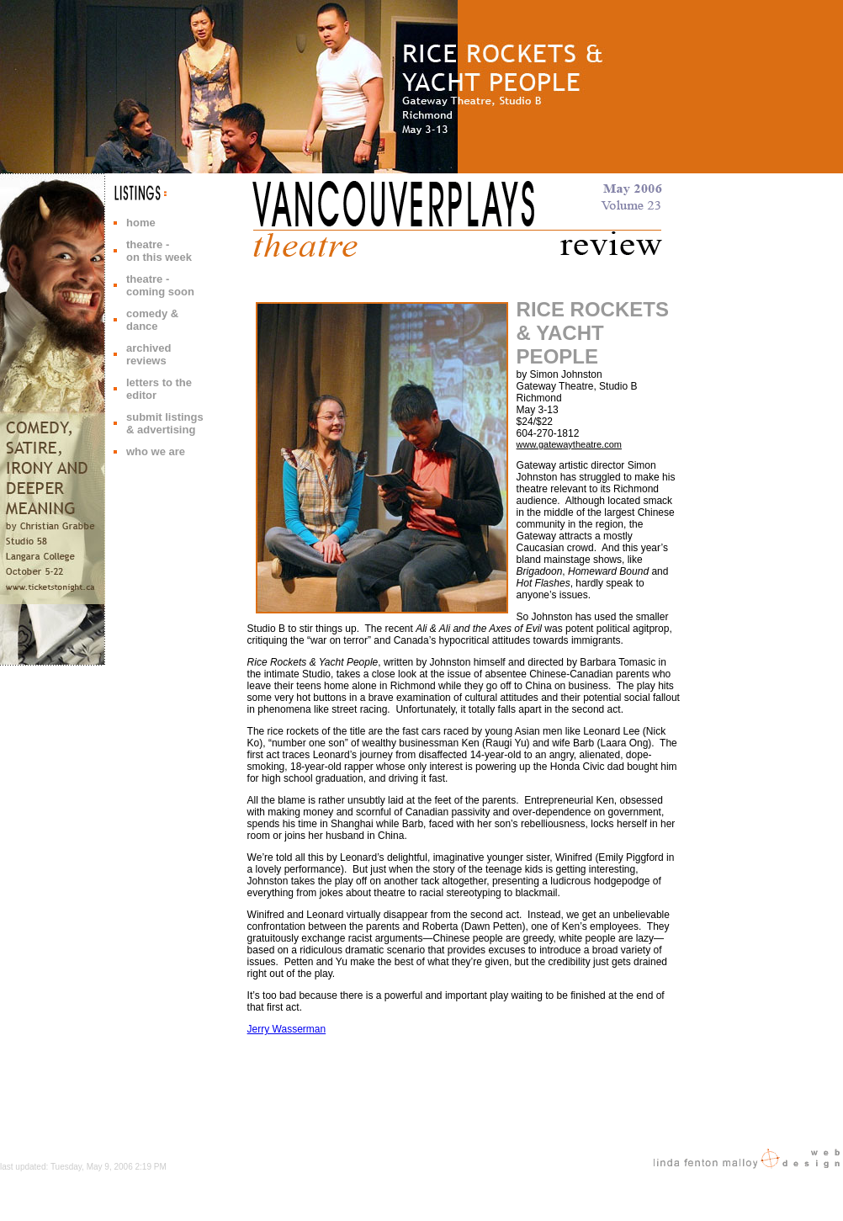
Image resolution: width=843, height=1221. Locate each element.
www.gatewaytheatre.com (569, 444)
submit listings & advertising (165, 423)
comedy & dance (152, 319)
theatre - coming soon (160, 285)
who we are (155, 451)
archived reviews (148, 354)
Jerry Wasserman (286, 1029)
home (141, 222)
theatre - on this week (159, 250)
